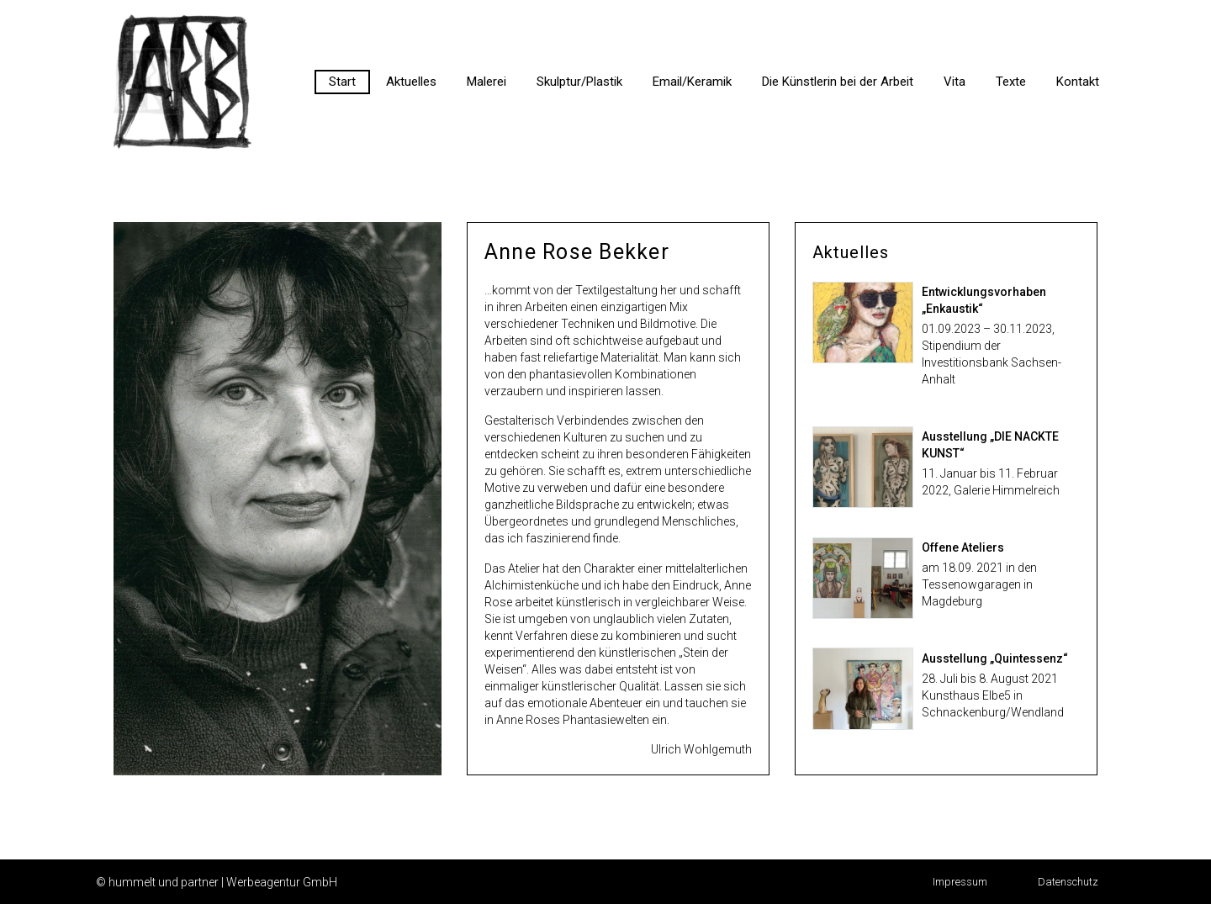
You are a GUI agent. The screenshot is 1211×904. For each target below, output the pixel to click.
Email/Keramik (692, 81)
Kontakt (1077, 81)
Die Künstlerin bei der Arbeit (837, 81)
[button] (960, 882)
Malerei (486, 81)
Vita (954, 81)
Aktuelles (411, 81)
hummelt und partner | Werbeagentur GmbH (222, 882)
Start (342, 81)
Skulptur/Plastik (579, 81)
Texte (1011, 81)
